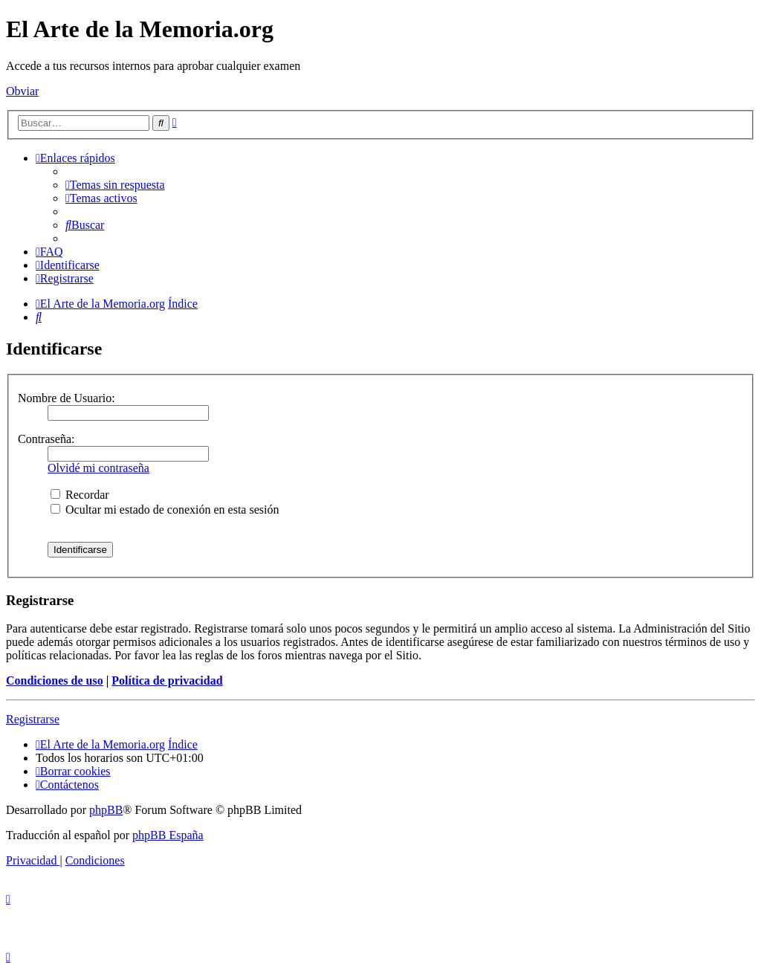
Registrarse (32, 719)
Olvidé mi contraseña (98, 468)
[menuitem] (115, 184)
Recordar (80, 494)
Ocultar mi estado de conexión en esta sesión (165, 509)
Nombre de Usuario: (66, 398)
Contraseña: (46, 439)
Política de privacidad (166, 680)
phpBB (106, 810)
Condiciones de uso (54, 680)
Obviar (22, 91)
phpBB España (168, 835)
